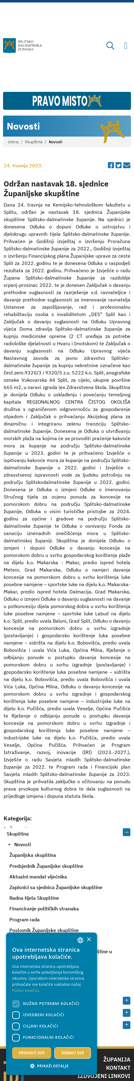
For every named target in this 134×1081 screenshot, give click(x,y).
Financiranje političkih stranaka (44, 908)
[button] (51, 1066)
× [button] (88, 939)
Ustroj (13, 141)
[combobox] (80, 940)
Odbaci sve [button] (72, 1052)
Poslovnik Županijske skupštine (44, 930)
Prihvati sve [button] (32, 1052)
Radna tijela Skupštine (34, 898)
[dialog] (51, 1004)
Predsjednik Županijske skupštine (46, 866)
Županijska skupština (32, 855)
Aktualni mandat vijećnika (38, 877)
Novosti (22, 844)
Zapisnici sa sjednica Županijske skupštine (55, 887)
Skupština (33, 141)
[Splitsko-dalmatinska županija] (22, 46)
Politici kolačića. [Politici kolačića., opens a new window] (26, 990)
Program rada (24, 919)
